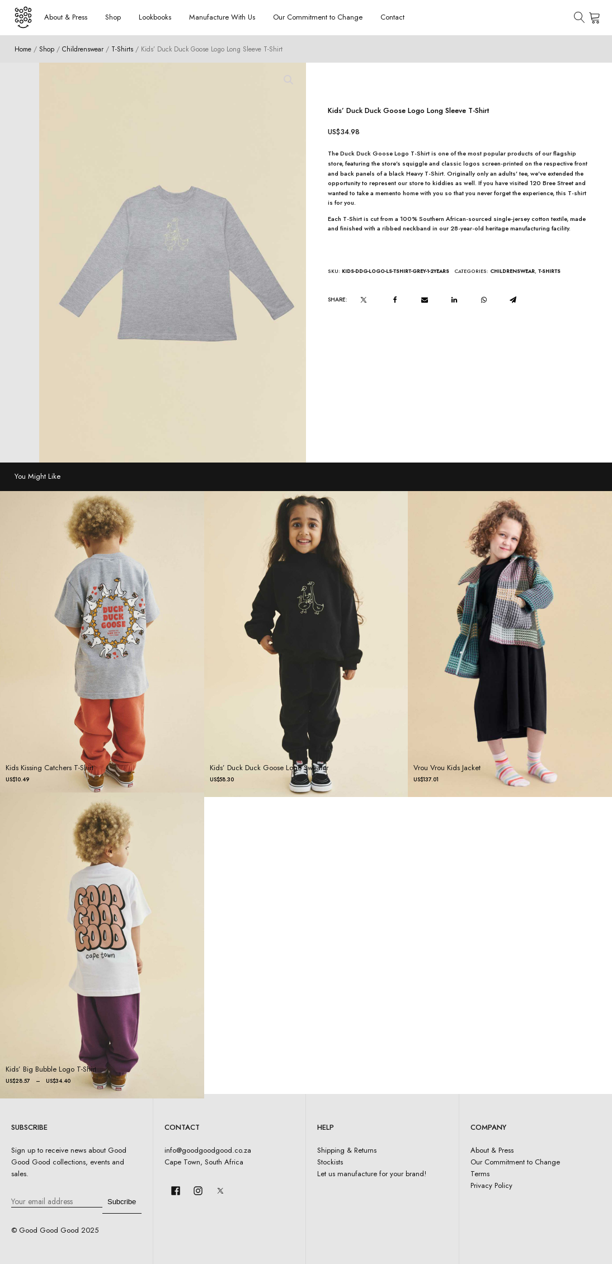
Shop (113, 17)
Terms (479, 1173)
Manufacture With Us (222, 17)
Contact (392, 17)
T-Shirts (122, 49)
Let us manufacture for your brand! (371, 1173)
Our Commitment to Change (318, 17)
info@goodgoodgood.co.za (207, 1150)
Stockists (330, 1162)
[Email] (424, 300)
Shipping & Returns (346, 1150)
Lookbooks (155, 17)
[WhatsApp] (483, 300)
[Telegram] (513, 300)
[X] (364, 300)
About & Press (65, 17)
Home (23, 49)
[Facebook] (395, 300)
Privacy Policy (491, 1185)
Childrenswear (82, 49)
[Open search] (580, 17)
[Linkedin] (454, 300)
